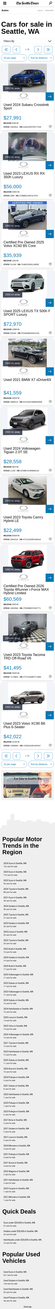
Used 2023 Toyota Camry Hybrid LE (23, 519)
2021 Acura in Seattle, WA (16, 1164)
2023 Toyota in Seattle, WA (16, 942)
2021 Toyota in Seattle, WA (16, 1044)
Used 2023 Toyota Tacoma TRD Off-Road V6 (24, 656)
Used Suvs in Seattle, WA (15, 1273)
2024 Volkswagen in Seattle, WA (18, 976)
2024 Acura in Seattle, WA (16, 1070)
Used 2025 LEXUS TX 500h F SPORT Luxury (27, 312)
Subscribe (49, 10)
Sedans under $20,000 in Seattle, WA (21, 1233)
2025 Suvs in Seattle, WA (15, 882)
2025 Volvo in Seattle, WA (15, 1027)
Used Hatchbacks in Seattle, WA (18, 1290)
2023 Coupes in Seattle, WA (16, 1190)
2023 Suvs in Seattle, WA (15, 873)
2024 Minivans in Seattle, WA (17, 1147)
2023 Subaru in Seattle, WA (16, 984)
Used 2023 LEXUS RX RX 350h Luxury (24, 175)
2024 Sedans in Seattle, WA (16, 907)
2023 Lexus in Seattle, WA (15, 933)
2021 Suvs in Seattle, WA (15, 899)
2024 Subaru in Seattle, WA (16, 1002)
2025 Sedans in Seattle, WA (16, 959)
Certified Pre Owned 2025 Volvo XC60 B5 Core (24, 244)
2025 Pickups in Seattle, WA (16, 1104)
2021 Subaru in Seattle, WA (16, 1087)
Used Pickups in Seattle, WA (16, 1299)
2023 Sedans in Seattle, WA (16, 924)
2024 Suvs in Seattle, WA (15, 865)
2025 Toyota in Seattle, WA (16, 916)
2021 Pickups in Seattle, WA (16, 1156)
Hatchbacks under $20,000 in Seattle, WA (23, 1241)
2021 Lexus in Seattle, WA (15, 1138)
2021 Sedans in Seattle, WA (16, 1130)
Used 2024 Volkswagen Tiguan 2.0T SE (22, 450)
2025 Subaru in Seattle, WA (16, 1061)
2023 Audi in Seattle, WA (15, 950)
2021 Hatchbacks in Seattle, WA (18, 1181)
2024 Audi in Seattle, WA (15, 967)
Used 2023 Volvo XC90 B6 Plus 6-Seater (24, 725)
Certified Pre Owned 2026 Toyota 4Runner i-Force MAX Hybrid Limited (26, 589)
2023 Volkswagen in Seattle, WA (18, 993)
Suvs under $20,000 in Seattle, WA (19, 1224)
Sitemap (28, 1307)
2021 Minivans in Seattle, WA (17, 1198)
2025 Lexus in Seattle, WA (15, 1019)
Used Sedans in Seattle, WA (16, 1282)
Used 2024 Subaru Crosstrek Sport (26, 106)
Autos (5, 10)
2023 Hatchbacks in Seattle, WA (18, 1053)
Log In (40, 10)
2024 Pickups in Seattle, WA (16, 1079)
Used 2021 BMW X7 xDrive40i (27, 380)
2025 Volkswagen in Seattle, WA (18, 1036)
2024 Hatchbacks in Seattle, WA (18, 1010)
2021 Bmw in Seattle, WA (15, 1121)
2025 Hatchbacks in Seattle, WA (18, 1096)
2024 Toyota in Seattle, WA (16, 890)
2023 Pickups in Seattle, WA (16, 1113)
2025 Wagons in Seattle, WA (16, 1173)
